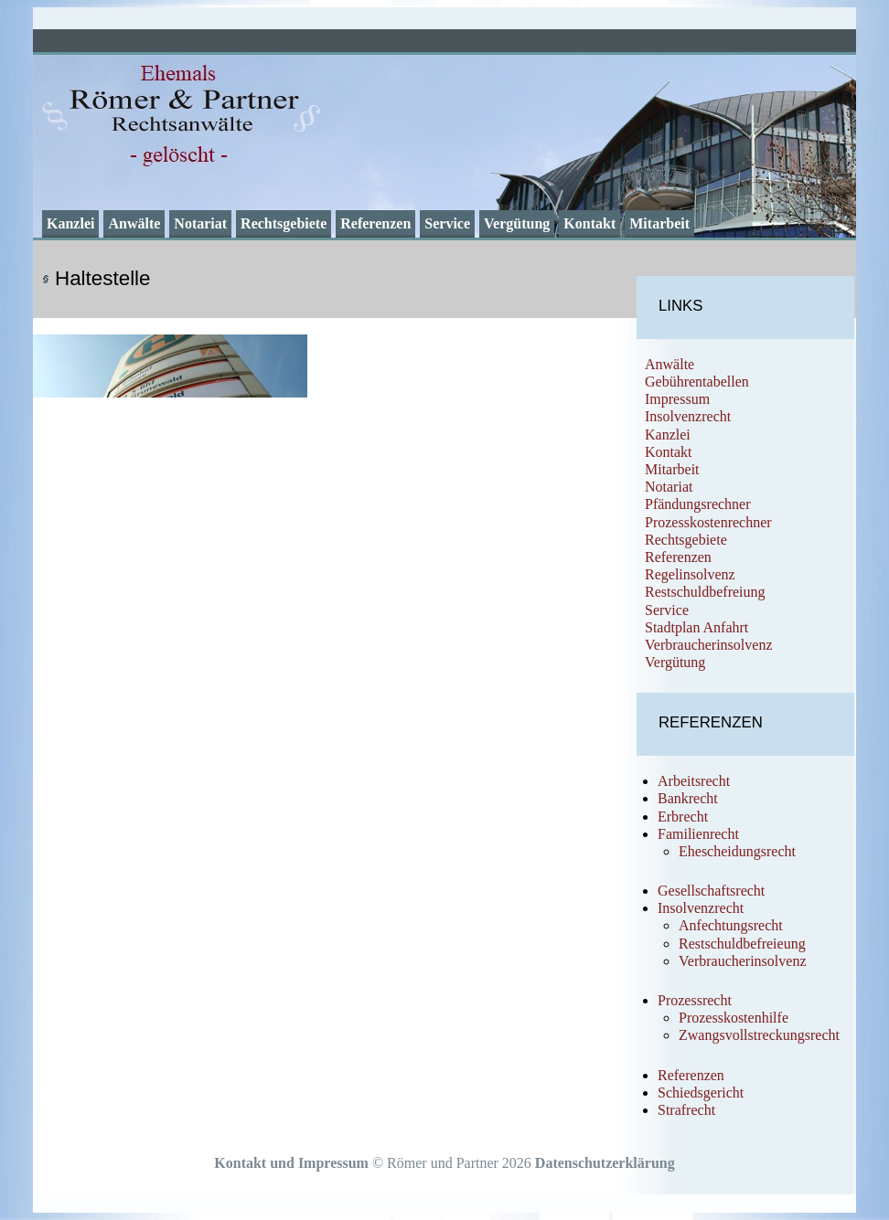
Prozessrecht (695, 1000)
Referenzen (375, 223)
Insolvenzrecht (688, 416)
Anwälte (134, 223)
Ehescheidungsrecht (737, 851)
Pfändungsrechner (698, 504)
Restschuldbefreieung (742, 943)
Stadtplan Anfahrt (696, 627)
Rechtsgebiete (284, 223)
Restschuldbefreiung (705, 591)
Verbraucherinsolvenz (709, 644)
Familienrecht (698, 834)
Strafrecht (686, 1110)
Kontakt (589, 223)
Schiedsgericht (701, 1092)
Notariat (200, 223)
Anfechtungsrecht (731, 925)
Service (447, 223)
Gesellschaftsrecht (711, 890)
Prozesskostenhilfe (733, 1017)
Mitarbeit (659, 223)
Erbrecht (683, 816)
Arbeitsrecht (694, 781)
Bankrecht (688, 798)
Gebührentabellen (697, 381)
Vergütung (517, 223)
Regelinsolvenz (690, 574)
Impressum (677, 399)
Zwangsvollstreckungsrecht (759, 1035)
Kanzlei (70, 223)
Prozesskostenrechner (708, 522)
